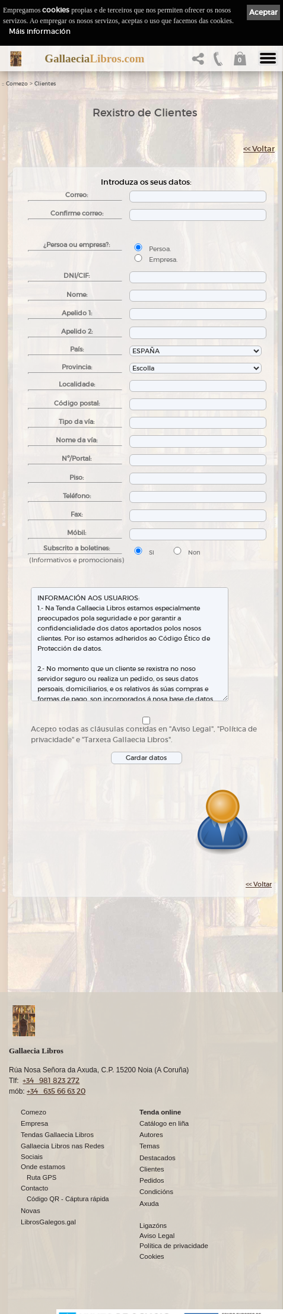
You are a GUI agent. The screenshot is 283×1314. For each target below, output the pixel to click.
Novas (30, 1210)
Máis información (40, 31)
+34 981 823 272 (51, 1080)
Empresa (34, 1123)
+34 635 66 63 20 (56, 1091)
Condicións (156, 1191)
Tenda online (160, 1112)
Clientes (45, 84)
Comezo (17, 84)
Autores (151, 1134)
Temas (149, 1146)
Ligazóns (153, 1225)
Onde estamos (43, 1166)
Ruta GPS (41, 1177)
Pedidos (151, 1180)
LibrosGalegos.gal (48, 1222)
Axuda (149, 1203)
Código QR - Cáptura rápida (68, 1198)
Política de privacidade (173, 1245)
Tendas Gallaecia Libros (57, 1134)
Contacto (34, 1188)
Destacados (157, 1157)
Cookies (151, 1256)
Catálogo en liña (164, 1123)
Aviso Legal (156, 1235)
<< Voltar (259, 148)
